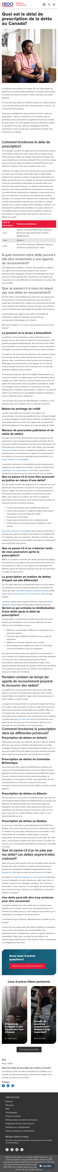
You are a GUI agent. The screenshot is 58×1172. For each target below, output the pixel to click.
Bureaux (9, 1101)
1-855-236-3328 (12, 1097)
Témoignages (11, 1112)
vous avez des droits (26, 719)
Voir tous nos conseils (29, 1049)
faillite (35, 470)
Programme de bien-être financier (20, 1123)
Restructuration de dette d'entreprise (21, 1120)
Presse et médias (13, 1116)
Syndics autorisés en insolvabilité (20, 1131)
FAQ (7, 1109)
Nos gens (10, 1105)
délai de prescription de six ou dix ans (24, 594)
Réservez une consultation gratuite (27, 966)
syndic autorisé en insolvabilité (15, 459)
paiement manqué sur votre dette (28, 877)
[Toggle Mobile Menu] (54, 5)
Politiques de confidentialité (18, 1127)
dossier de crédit (9, 872)
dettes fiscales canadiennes (31, 591)
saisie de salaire (11, 450)
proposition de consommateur (15, 470)
